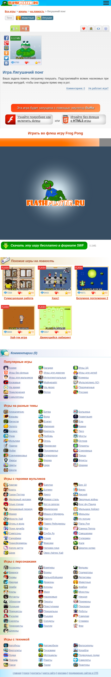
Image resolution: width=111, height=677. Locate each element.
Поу (43, 528)
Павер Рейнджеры (51, 523)
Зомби (9, 587)
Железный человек (17, 499)
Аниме (9, 368)
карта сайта (49, 673)
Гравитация (82, 416)
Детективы (82, 577)
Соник (44, 538)
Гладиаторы (83, 572)
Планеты (81, 446)
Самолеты (82, 660)
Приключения (14, 392)
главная (17, 673)
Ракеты (45, 660)
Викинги (10, 572)
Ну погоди (81, 519)
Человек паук (48, 548)
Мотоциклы (47, 655)
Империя (46, 426)
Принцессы (12, 611)
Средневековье (15, 455)
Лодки (9, 655)
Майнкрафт (47, 382)
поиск (26, 673)
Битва (44, 412)
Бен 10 (80, 485)
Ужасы (10, 460)
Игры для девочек (51, 373)
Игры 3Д (80, 368)
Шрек (9, 553)
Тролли (45, 626)
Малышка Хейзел (86, 509)
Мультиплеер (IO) (86, 382)
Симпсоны (12, 533)
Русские (80, 392)
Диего (44, 494)
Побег (9, 450)
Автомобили (48, 645)
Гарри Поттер (14, 494)
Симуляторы (13, 397)
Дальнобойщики (50, 577)
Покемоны (82, 601)
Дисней (80, 494)
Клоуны (45, 587)
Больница (81, 412)
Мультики (11, 441)
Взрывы (10, 416)
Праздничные (84, 387)
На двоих (46, 387)
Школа (10, 470)
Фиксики (45, 543)
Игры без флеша (15, 373)
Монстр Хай (13, 519)
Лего (78, 431)
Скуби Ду (46, 533)
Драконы (46, 582)
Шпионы (11, 631)
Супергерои (48, 455)
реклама (62, 673)
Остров (80, 441)
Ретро (44, 392)
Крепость (46, 431)
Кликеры (81, 377)
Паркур (10, 446)
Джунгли (11, 421)
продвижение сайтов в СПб (83, 673)
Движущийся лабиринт (55, 322)
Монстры (81, 592)
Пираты (45, 601)
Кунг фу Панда (84, 504)
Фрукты (80, 460)
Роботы (80, 611)
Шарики (80, 465)
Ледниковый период (17, 509)
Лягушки (44, 18)
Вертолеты (12, 650)
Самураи (81, 616)
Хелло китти (13, 548)
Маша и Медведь (51, 514)
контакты (36, 673)
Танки (44, 665)
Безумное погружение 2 (92, 283)
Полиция (11, 606)
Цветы (9, 465)
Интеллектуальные (52, 377)
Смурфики (12, 538)
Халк (78, 543)
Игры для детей (85, 373)
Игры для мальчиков (18, 377)
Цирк (44, 465)
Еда (78, 421)
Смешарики (82, 533)
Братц (9, 489)
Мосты (79, 436)
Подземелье (48, 450)
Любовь (45, 436)
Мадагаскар (48, 509)
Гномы (9, 577)
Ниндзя (80, 597)
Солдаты (46, 621)
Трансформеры (15, 543)
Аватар (10, 485)
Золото (10, 426)
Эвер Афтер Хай (50, 553)
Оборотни (11, 601)
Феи (78, 626)
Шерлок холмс (84, 548)
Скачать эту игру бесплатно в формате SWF (47, 245)
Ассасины (11, 567)
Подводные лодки (86, 655)
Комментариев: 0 (75, 88)
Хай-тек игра (18, 322)
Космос (10, 431)
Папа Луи (81, 523)
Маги (44, 592)
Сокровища (82, 450)
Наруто (45, 519)
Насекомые (47, 597)
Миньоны (81, 514)
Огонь (44, 441)
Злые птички (13, 504)
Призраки (81, 606)
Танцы (79, 455)
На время (11, 387)
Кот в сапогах (48, 504)
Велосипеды (83, 645)
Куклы (9, 592)
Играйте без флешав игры (85, 118)
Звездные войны (85, 499)
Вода (44, 416)
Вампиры (46, 567)
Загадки (45, 368)
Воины (45, 572)
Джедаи (10, 582)
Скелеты (11, 621)
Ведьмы (80, 567)
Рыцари (45, 616)
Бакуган (45, 485)
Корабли (81, 650)
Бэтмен (45, 489)
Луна (9, 436)
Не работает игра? (98, 88)
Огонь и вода (13, 523)
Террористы (13, 626)
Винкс (79, 489)
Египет (45, 421)
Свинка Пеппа (84, 528)
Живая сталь (48, 499)
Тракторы (81, 665)
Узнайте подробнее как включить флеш (34, 118)
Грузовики (46, 650)
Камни (79, 426)
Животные (25, 18)
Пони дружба (13, 528)
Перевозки (47, 446)
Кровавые (12, 382)
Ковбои (80, 587)
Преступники (48, 606)
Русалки (10, 616)
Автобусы (11, 645)
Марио (10, 514)
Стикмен (81, 621)
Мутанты (11, 597)
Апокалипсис (13, 412)
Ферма (45, 460)
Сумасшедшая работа (18, 283)
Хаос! (55, 283)
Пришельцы (48, 611)
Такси (9, 665)
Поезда (10, 660)
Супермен (81, 538)
